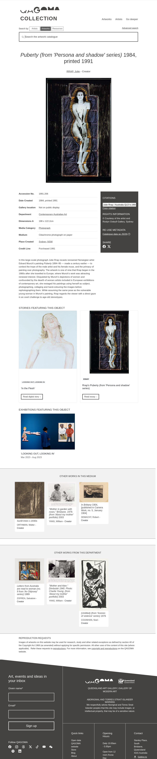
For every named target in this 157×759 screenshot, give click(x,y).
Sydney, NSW (46, 241)
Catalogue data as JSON (115, 234)
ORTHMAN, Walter (26, 525)
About (74, 756)
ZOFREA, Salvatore (26, 598)
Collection (38, 18)
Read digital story (31, 397)
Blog (73, 753)
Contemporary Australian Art (53, 214)
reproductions (59, 648)
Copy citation (109, 208)
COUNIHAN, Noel (89, 620)
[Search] (78, 37)
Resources (57, 29)
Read (89, 397)
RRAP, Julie (73, 71)
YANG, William (56, 521)
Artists (118, 19)
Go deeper (132, 19)
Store (73, 750)
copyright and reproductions (104, 648)
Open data (76, 740)
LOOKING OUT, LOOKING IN (33, 382)
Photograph (44, 228)
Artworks (107, 19)
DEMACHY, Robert (90, 517)
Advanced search (130, 28)
